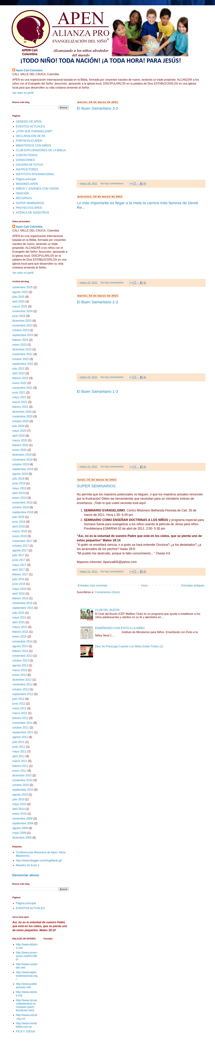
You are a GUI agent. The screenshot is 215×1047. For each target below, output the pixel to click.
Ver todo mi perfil (22, 92)
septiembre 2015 (22, 607)
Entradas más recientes (92, 585)
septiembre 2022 (22, 363)
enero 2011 (19, 770)
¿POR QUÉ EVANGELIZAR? (34, 131)
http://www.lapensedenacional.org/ (26, 975)
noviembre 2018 (22, 502)
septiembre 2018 (22, 512)
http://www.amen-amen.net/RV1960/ (27, 956)
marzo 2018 (19, 531)
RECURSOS (24, 198)
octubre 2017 (20, 545)
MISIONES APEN (27, 183)
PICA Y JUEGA (25, 1031)
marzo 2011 (19, 761)
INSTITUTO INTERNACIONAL (35, 174)
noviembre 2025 (22, 287)
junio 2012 (18, 703)
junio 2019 (18, 483)
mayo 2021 (19, 397)
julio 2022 (18, 368)
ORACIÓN (22, 193)
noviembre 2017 (22, 540)
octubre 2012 (20, 689)
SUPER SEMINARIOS (96, 486)
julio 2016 (18, 579)
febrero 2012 (20, 718)
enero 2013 (19, 674)
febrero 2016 (20, 598)
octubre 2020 (20, 421)
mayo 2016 (19, 588)
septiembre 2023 (22, 335)
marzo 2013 (19, 670)
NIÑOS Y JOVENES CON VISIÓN (37, 188)
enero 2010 (19, 813)
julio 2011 (18, 741)
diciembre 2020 (22, 411)
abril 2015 (18, 622)
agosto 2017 (20, 550)
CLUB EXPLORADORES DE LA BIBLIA (41, 150)
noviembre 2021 (22, 387)
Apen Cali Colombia (29, 70)
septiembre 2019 (22, 469)
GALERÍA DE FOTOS (29, 164)
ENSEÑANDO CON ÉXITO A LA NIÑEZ (120, 628)
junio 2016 (18, 583)
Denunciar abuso (25, 875)
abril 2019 (18, 493)
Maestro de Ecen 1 (27, 865)
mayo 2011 (19, 751)
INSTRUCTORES (27, 169)
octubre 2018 (20, 507)
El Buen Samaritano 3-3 (97, 108)
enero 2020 (19, 449)
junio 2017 (18, 559)
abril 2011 (18, 756)
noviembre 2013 (22, 655)
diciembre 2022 (22, 349)
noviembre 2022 (22, 354)
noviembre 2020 (22, 416)
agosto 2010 (20, 794)
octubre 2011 (20, 727)
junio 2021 (18, 392)
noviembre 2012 (22, 684)
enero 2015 (19, 636)
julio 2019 (18, 478)
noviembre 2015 (22, 603)
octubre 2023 (20, 330)
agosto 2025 (20, 291)
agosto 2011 (20, 737)
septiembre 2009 (22, 823)
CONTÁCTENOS (27, 155)
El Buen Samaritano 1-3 (97, 391)
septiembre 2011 (22, 732)
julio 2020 (18, 425)
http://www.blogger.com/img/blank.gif (39, 860)
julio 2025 (18, 296)
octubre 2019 (20, 464)
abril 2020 (18, 435)
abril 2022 (18, 373)
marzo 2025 (19, 306)
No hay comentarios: (113, 183)
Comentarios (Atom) (107, 592)
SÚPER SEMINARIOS (30, 203)
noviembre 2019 (22, 459)
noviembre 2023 (22, 325)
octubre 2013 (20, 660)
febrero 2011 (20, 765)
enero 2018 (19, 536)
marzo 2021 (19, 402)
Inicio (144, 585)
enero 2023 (19, 344)
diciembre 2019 (22, 454)
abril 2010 (18, 808)
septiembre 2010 (22, 789)
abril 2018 (18, 526)
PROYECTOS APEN (29, 207)
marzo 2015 (19, 627)
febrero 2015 (20, 631)
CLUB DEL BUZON (107, 609)
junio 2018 (18, 521)
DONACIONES (25, 159)
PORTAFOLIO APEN (29, 140)
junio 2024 (18, 315)
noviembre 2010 (22, 780)
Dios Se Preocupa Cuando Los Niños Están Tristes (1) (129, 646)
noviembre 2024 (22, 311)
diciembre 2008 (22, 837)
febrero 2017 (20, 574)
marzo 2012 (19, 713)
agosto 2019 (20, 473)
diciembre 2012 (22, 679)
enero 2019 (19, 497)
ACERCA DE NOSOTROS (32, 212)
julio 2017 (18, 555)
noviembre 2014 (22, 641)
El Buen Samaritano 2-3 (97, 302)
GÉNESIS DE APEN (28, 121)
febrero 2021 (20, 406)
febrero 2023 (20, 339)
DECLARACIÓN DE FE (30, 136)
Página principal (26, 179)
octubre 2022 (20, 359)
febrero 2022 (20, 378)
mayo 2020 (19, 430)
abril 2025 (18, 301)
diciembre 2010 (22, 775)
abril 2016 (18, 593)
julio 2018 (18, 516)
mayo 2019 (19, 488)
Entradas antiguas (193, 585)
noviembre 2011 (22, 722)
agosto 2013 (20, 665)
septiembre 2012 (22, 694)
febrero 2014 (20, 650)
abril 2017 (18, 569)
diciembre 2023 (22, 320)
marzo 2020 (19, 440)
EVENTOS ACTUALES (30, 126)
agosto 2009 (20, 828)
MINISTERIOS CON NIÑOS (33, 145)
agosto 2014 (20, 646)
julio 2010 (18, 799)
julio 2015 (18, 612)
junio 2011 (18, 746)
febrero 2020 (20, 445)
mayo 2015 (19, 617)
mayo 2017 (19, 564)
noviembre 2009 (22, 818)
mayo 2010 (19, 804)
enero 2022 (19, 383)
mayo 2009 (19, 832)
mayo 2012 (19, 708)
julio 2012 (18, 698)
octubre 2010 (20, 784)
